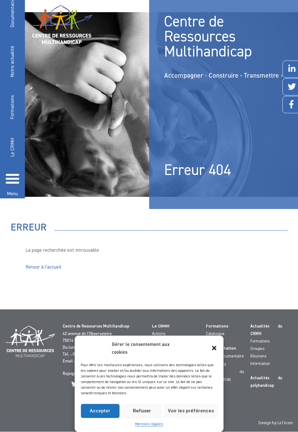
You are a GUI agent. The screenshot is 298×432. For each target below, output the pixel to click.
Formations (12, 107)
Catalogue (215, 334)
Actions (159, 334)
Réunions (258, 356)
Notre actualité (12, 61)
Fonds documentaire (225, 356)
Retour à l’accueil (43, 267)
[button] (214, 348)
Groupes (257, 349)
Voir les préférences (191, 411)
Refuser (142, 411)
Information (260, 364)
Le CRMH (12, 147)
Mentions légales (149, 424)
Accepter (100, 411)
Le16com (285, 423)
